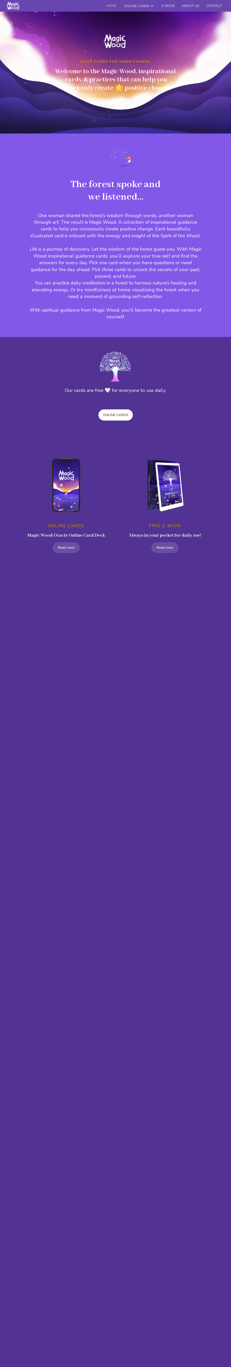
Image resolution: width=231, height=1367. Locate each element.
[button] (139, 6)
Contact (214, 5)
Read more (66, 547)
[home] (13, 6)
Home (111, 5)
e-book (168, 5)
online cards (115, 415)
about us (190, 5)
